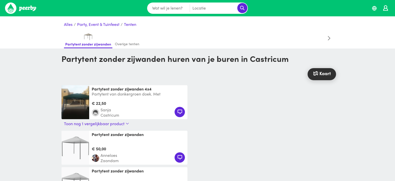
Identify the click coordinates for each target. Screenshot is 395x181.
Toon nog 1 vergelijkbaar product (96, 124)
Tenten (130, 24)
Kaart (322, 73)
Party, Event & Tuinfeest (98, 24)
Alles (68, 24)
